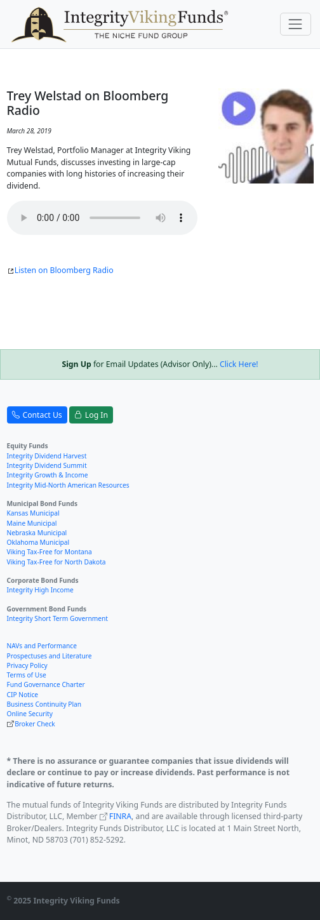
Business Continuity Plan (44, 704)
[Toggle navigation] (295, 24)
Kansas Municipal (33, 513)
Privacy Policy (27, 665)
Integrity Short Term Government (58, 618)
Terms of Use (26, 674)
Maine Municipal (32, 523)
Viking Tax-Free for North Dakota (56, 561)
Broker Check (35, 723)
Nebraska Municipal (37, 532)
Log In (91, 415)
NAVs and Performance (42, 645)
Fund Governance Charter (46, 684)
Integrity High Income (40, 589)
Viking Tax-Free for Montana (49, 551)
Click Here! (239, 364)
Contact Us (37, 415)
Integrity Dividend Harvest (47, 455)
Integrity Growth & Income (47, 474)
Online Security (30, 713)
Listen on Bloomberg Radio (60, 270)
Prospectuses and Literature (49, 655)
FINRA (120, 816)
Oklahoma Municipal (38, 542)
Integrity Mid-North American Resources (68, 485)
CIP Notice (23, 694)
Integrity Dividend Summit (47, 465)
